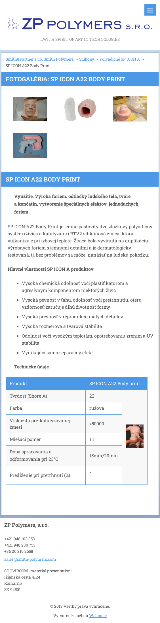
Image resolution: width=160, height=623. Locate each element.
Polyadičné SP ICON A (120, 59)
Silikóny (86, 59)
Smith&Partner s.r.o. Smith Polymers (40, 59)
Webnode (98, 615)
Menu (150, 10)
